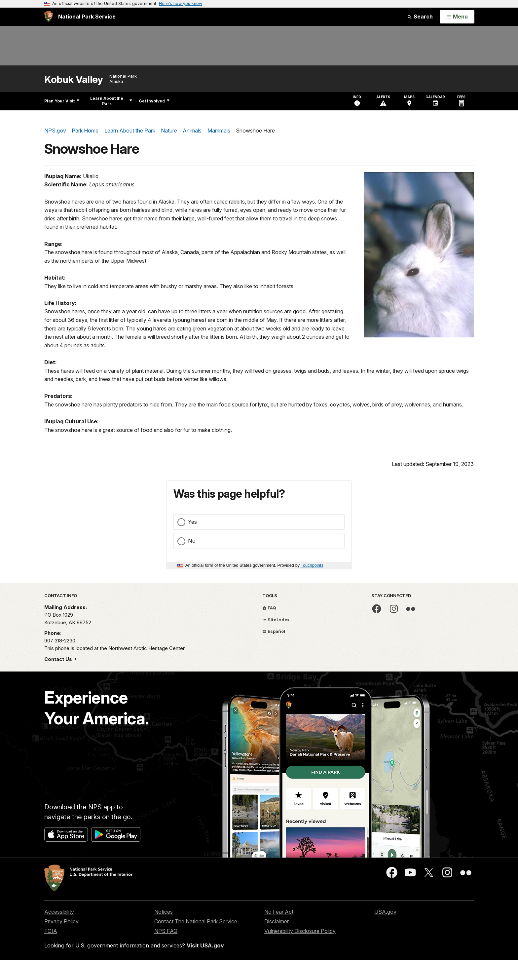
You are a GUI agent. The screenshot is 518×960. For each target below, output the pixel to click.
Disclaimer (276, 921)
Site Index (276, 619)
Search (420, 16)
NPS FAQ (165, 931)
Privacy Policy (61, 921)
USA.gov (385, 911)
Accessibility (59, 911)
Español (273, 631)
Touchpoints (312, 565)
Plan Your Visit (61, 100)
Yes (192, 521)
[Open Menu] (457, 17)
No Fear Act (278, 911)
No (192, 540)
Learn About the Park (111, 101)
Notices (163, 911)
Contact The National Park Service (195, 921)
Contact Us (58, 659)
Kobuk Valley (73, 79)
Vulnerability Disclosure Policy (300, 931)
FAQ (269, 607)
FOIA (50, 931)
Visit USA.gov (205, 945)
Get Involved (154, 100)
